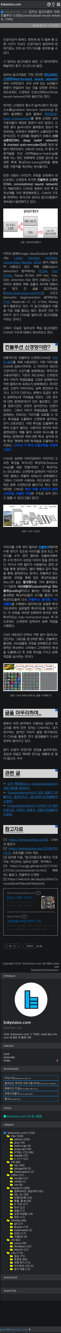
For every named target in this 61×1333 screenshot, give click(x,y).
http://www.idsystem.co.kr (21, 925)
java (19, 1175)
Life (17, 1285)
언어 (19, 1249)
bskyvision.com (11, 4)
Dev (17, 1168)
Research (20, 1220)
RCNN (43, 303)
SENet (37, 295)
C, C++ (21, 1191)
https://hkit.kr (14, 949)
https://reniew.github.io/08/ (28, 872)
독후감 (20, 1291)
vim (18, 1217)
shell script (22, 1178)
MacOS (21, 1282)
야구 (19, 1240)
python (22, 1171)
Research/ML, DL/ (15, 12)
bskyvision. (52, 1002)
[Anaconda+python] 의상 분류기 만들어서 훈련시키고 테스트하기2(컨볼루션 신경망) (30, 829)
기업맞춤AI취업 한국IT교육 (24, 954)
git (18, 1256)
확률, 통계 (22, 1233)
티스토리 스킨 (24, 1298)
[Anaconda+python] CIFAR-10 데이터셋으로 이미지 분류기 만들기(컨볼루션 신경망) (30, 843)
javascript (22, 1181)
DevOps (18, 1253)
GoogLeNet (11, 295)
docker (21, 1259)
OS (15, 1272)
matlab (21, 1188)
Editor (17, 1207)
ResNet (26, 295)
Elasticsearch (24, 1204)
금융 (19, 1243)
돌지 (13, 1131)
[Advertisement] (30, 50)
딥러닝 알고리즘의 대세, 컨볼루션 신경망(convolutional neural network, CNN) (30, 15)
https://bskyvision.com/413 (23, 325)
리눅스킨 (18, 1110)
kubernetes (23, 1262)
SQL (19, 1197)
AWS (20, 1266)
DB (16, 1194)
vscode (21, 1210)
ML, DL (21, 1227)
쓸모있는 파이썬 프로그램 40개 (30, 1115)
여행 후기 (22, 1295)
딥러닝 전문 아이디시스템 (21, 930)
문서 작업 (22, 1301)
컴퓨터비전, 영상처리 (28, 1223)
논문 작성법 (23, 1246)
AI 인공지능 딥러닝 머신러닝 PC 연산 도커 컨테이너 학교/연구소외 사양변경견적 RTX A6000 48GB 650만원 (21, 936)
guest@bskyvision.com (13, 1329)
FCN (6, 334)
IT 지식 (21, 1236)
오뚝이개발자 (19, 1126)
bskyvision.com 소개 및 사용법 (23, 1148)
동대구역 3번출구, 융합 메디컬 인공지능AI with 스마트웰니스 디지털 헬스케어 (30, 960)
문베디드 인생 (21, 1121)
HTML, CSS (24, 1184)
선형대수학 (23, 1230)
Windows (22, 1279)
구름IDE (20, 1269)
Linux (20, 1275)
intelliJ (20, 1214)
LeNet (18, 290)
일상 (19, 1288)
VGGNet (51, 290)
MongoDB (22, 1201)
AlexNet (34, 290)
